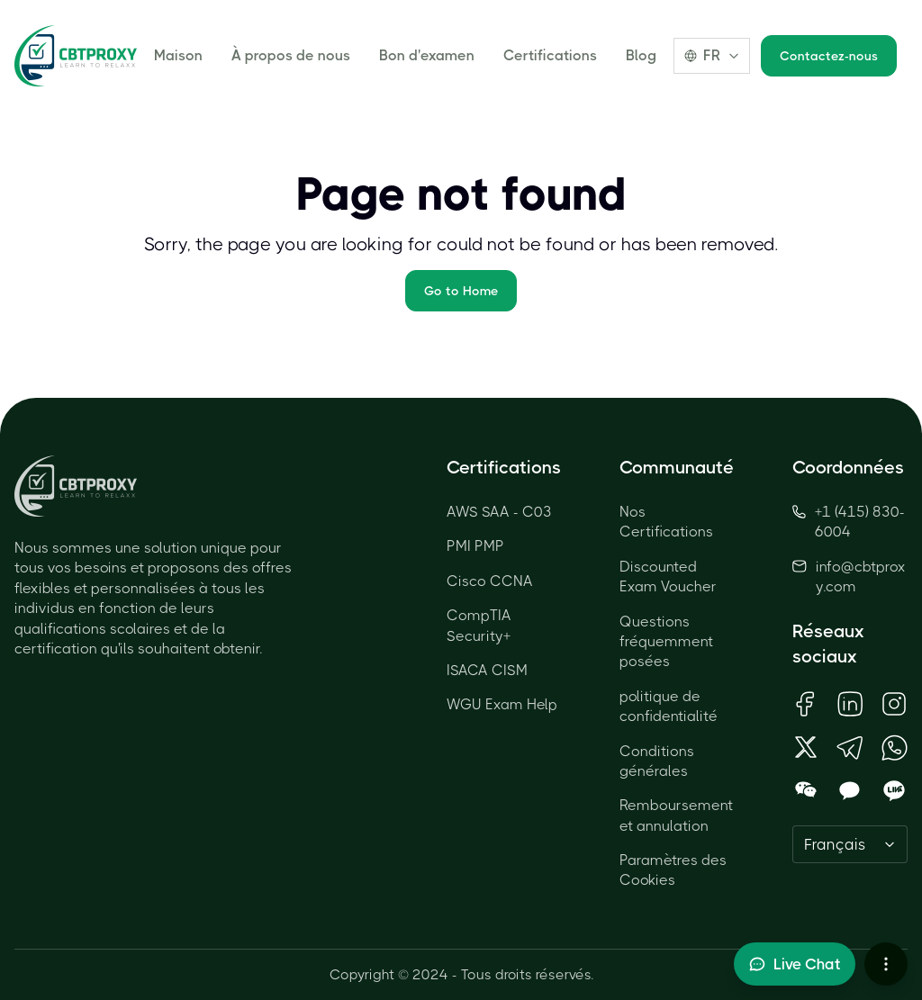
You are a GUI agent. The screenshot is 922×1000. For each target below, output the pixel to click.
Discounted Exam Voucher (668, 576)
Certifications (550, 55)
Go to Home (461, 291)
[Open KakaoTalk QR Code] (849, 791)
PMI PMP (475, 545)
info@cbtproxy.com (861, 576)
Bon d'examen (427, 55)
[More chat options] (886, 964)
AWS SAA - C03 (499, 511)
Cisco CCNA (490, 581)
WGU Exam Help (502, 704)
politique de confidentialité (668, 706)
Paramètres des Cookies (673, 869)
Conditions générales (656, 761)
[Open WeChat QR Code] (805, 791)
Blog (641, 55)
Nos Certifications (666, 521)
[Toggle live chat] (794, 964)
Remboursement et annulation (676, 815)
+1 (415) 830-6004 (848, 521)
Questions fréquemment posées (666, 642)
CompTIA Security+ (479, 625)
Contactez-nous (829, 56)
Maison (178, 55)
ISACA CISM (487, 670)
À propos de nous (290, 55)
